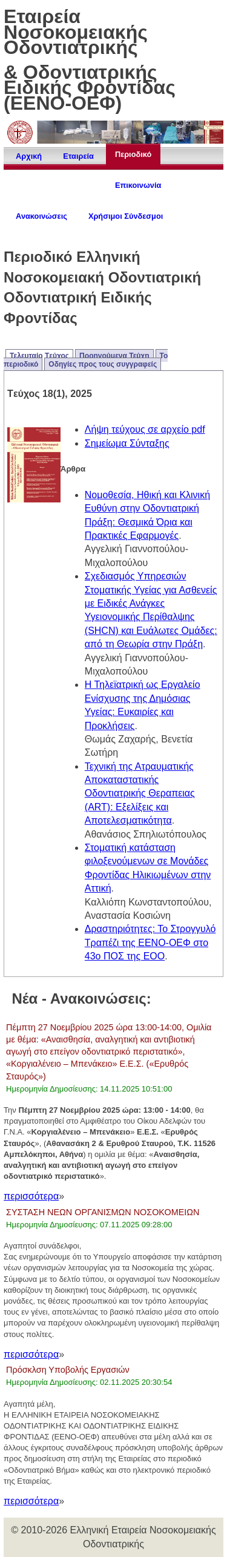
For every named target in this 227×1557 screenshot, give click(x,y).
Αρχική (29, 156)
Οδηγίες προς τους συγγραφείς (102, 364)
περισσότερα (31, 1196)
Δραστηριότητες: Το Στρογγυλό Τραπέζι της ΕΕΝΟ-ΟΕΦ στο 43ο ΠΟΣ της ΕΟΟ (150, 942)
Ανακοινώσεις (41, 216)
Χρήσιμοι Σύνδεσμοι (125, 216)
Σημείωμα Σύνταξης (127, 443)
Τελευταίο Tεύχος (39, 356)
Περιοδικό (133, 154)
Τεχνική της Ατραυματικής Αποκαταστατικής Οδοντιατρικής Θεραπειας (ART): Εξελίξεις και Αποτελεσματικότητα (140, 793)
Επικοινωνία (138, 185)
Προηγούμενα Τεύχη (114, 356)
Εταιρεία (78, 156)
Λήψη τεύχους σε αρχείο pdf (145, 429)
